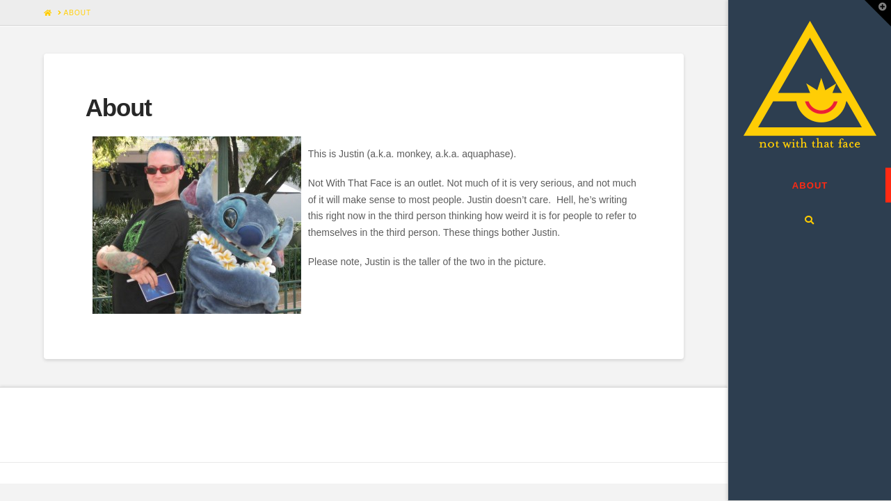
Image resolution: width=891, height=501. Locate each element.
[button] (878, 13)
